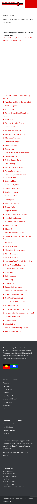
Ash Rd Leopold (10, 106)
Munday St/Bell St (10, 257)
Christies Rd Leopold (11, 142)
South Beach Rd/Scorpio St (14, 302)
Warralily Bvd (9, 324)
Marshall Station (10, 246)
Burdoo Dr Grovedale (12, 130)
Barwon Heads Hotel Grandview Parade (16, 114)
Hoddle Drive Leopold (12, 218)
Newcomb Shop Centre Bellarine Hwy (18, 261)
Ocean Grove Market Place (14, 265)
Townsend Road (10, 320)
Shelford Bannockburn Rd (13, 294)
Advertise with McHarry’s (10, 399)
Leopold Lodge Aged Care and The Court (17, 237)
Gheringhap (8, 200)
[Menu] (29, 4)
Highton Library (10, 211)
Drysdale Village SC (11, 156)
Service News (6, 392)
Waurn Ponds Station (12, 331)
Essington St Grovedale (12, 167)
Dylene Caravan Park (12, 160)
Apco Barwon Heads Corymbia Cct (17, 102)
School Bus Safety (8, 427)
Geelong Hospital (10, 192)
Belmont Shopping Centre (13, 123)
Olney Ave (8, 272)
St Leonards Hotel (10, 305)
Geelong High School (12, 188)
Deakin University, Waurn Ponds (16, 153)
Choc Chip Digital (8, 501)
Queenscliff (8, 283)
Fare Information (7, 389)
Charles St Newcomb (12, 138)
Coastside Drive (10, 145)
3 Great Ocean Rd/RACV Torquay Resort (16, 97)
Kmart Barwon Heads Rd (13, 233)
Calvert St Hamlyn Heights (14, 134)
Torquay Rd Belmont (11, 316)
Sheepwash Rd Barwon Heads (15, 291)
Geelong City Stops (11, 185)
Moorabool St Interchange (14, 250)
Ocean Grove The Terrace (13, 268)
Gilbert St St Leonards (12, 203)
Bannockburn (9, 109)
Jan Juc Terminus (10, 225)
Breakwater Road (10, 127)
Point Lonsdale (9, 276)
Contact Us (6, 433)
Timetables (6, 383)
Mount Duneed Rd (10, 254)
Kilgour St (8, 229)
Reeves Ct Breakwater (12, 287)
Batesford (8, 119)
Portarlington (9, 280)
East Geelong (9, 164)
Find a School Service (9, 424)
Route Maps (6, 386)
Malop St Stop (9, 243)
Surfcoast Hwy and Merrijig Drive (16, 309)
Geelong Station (10, 196)
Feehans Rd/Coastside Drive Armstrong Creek (14, 176)
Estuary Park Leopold (12, 171)
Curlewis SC (8, 149)
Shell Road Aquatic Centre (13, 298)
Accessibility (6, 405)
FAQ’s (4, 408)
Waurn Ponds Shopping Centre (15, 328)
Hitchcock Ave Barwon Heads (15, 214)
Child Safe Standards (9, 430)
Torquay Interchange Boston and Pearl (18, 313)
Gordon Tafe (9, 207)
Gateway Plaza (9, 181)
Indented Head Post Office (14, 222)
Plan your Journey (8, 402)
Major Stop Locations (9, 396)
